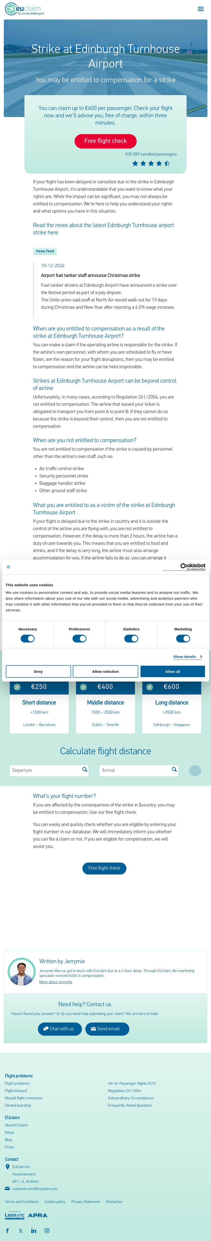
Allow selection (105, 671)
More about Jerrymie (55, 982)
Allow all (172, 671)
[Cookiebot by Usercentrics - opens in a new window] (184, 567)
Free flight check (105, 141)
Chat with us (59, 1029)
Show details (184, 656)
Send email (105, 1029)
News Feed (45, 251)
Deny (38, 671)
